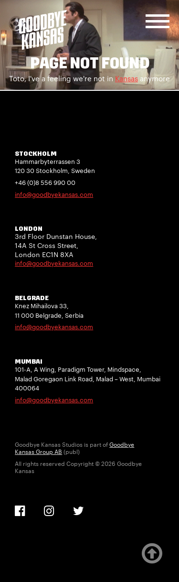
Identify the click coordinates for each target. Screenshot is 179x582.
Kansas (126, 78)
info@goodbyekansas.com (54, 194)
